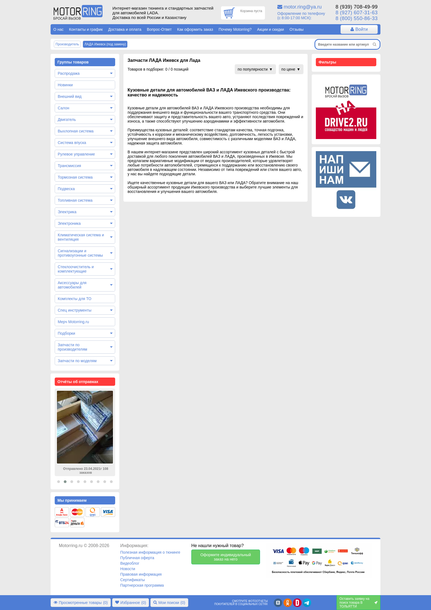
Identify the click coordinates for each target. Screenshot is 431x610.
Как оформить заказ (195, 29)
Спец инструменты (74, 310)
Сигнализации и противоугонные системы (80, 253)
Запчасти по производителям (72, 347)
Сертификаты (132, 580)
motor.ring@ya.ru (303, 7)
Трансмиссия (69, 165)
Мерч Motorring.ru (73, 322)
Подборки (66, 333)
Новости (127, 569)
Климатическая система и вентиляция (81, 237)
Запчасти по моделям (77, 361)
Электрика (67, 212)
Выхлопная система (75, 131)
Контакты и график (86, 29)
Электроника (69, 223)
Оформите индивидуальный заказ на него (225, 557)
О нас (58, 29)
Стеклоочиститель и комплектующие (76, 269)
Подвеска (66, 189)
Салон (63, 108)
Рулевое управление (76, 154)
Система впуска (72, 142)
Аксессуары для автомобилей (72, 285)
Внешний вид (70, 96)
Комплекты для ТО (74, 298)
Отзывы (296, 29)
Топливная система (75, 200)
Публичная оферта (137, 558)
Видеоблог (129, 563)
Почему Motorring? (235, 29)
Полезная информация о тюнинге (150, 552)
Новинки (65, 85)
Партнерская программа (142, 585)
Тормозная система (75, 177)
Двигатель (67, 119)
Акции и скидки (270, 29)
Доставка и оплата (125, 29)
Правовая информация (141, 574)
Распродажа (69, 73)
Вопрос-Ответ (159, 29)
